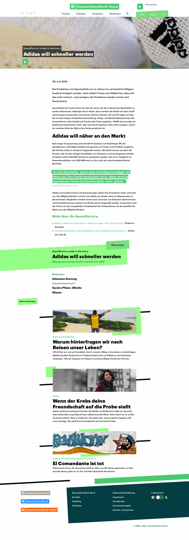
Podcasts (81, 13)
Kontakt (76, 497)
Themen (66, 13)
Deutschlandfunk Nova (83, 492)
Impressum (118, 497)
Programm (97, 13)
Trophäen (77, 505)
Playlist (153, 14)
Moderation (115, 13)
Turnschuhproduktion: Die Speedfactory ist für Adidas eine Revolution (90, 230)
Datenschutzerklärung (124, 492)
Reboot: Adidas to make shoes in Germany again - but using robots (88, 223)
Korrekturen (119, 501)
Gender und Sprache (123, 510)
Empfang (76, 501)
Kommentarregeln (122, 505)
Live (142, 14)
